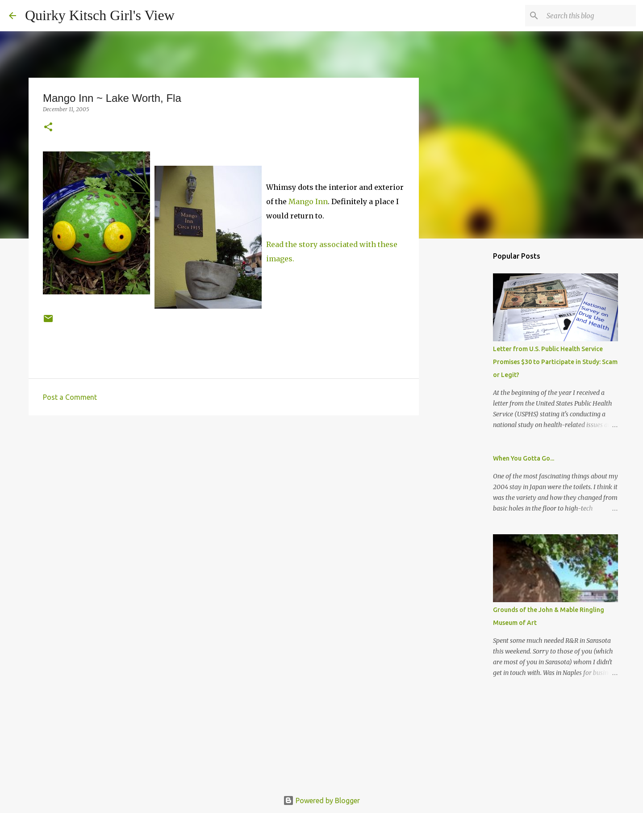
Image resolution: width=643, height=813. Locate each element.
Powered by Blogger (321, 800)
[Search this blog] (589, 15)
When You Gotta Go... (523, 458)
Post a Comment (70, 397)
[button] (48, 128)
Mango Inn (308, 201)
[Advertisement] (223, 491)
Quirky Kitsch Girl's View (100, 15)
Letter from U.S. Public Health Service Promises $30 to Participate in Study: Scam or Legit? (555, 361)
